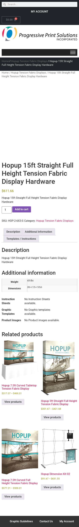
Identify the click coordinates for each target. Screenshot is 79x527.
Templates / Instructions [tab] (21, 238)
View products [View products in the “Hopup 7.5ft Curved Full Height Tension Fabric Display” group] (13, 496)
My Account (67, 521)
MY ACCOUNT (39, 11)
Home (5, 61)
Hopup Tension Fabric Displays (29, 61)
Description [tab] (13, 231)
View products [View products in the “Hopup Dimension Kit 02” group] (52, 487)
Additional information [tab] (38, 231)
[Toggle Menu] (73, 52)
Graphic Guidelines (21, 521)
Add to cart (21, 209)
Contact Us (46, 521)
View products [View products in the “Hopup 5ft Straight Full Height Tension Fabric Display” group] (52, 417)
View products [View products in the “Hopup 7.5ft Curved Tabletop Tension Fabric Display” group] (13, 401)
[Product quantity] (7, 209)
